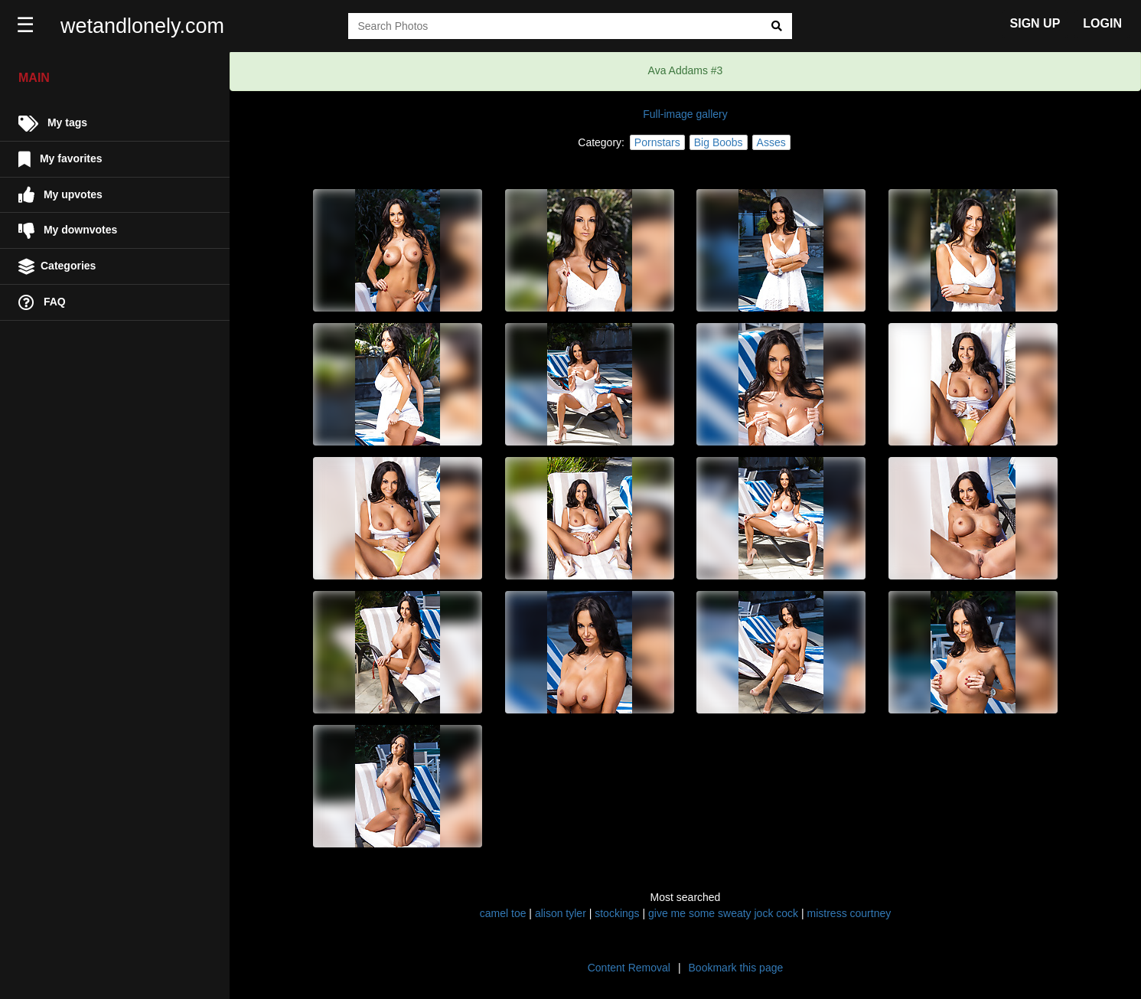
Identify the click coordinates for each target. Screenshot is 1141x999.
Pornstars (657, 142)
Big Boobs (718, 142)
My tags (52, 124)
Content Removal (629, 967)
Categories (57, 267)
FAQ (42, 303)
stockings (617, 913)
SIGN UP (1035, 23)
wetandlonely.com (142, 26)
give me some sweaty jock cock (723, 913)
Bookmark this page (736, 967)
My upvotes (60, 195)
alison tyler (560, 913)
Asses (771, 142)
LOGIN (1102, 23)
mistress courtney (849, 913)
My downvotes (67, 231)
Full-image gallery (685, 114)
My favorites (60, 160)
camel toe (503, 913)
